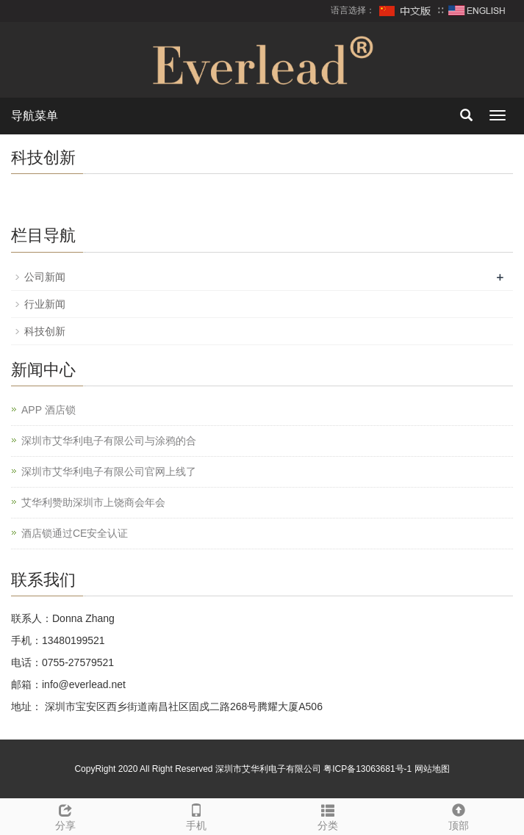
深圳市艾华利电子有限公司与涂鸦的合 (108, 441)
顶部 (458, 815)
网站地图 (432, 769)
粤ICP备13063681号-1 (367, 769)
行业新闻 (44, 304)
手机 (196, 815)
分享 (65, 815)
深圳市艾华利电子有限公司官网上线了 (108, 471)
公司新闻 (44, 277)
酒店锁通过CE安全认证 (74, 533)
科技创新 (44, 331)
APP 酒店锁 (48, 410)
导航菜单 (34, 115)
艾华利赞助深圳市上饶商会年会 (93, 502)
